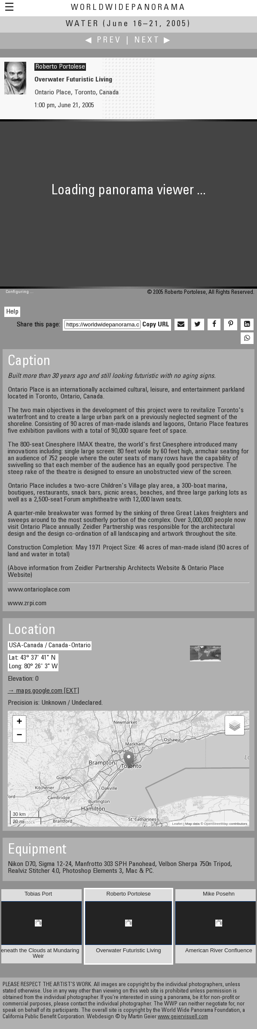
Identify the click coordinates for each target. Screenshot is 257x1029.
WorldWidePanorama (128, 8)
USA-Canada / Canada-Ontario (50, 645)
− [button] (19, 735)
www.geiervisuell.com (183, 1017)
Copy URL (155, 324)
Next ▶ (153, 40)
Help (12, 311)
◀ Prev (103, 40)
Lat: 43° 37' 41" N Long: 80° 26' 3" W (33, 662)
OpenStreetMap (216, 824)
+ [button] (19, 722)
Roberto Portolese (60, 66)
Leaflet (177, 824)
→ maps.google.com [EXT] (43, 691)
